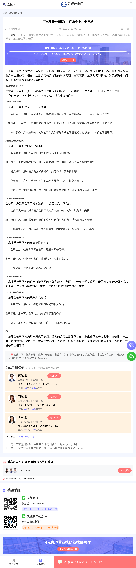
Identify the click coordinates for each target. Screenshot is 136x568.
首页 (5, 12)
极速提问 (124, 470)
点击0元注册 (68, 60)
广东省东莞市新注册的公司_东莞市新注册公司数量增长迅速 (49, 448)
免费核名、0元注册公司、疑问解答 (40, 509)
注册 (21, 436)
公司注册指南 (15, 12)
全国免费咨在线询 (68, 549)
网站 (27, 436)
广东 (32, 436)
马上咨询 (54, 375)
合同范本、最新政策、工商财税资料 (40, 527)
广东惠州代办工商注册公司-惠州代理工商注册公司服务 (46, 444)
